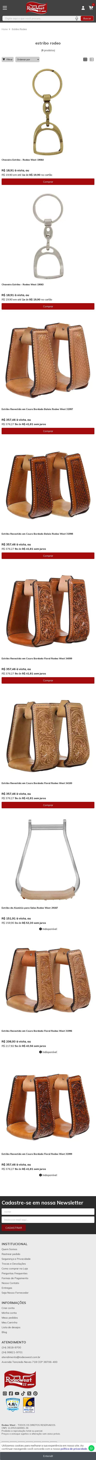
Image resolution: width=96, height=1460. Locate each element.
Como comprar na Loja (15, 1268)
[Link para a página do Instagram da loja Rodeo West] (5, 1393)
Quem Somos (9, 1249)
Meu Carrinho (9, 1322)
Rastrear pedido (11, 1254)
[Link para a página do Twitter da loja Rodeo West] (29, 1393)
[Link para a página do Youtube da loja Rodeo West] (17, 1393)
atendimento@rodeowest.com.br (21, 1357)
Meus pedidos (10, 1317)
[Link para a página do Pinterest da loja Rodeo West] (35, 1393)
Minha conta (9, 1312)
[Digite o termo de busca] (38, 18)
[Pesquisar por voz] (77, 18)
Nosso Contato (10, 1283)
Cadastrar (13, 1227)
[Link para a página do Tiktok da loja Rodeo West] (23, 1393)
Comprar (48, 181)
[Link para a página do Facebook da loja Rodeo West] (11, 1393)
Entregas (7, 1287)
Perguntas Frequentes (14, 1273)
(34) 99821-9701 (12, 1352)
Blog (4, 1332)
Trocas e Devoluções (14, 1263)
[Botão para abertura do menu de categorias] (4, 7)
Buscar (87, 18)
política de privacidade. (73, 1448)
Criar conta (8, 1308)
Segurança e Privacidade (16, 1258)
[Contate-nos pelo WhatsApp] (91, 1448)
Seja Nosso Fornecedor (15, 1292)
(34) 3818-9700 (11, 1347)
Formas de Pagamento (15, 1278)
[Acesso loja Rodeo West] (83, 7)
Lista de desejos (11, 1327)
